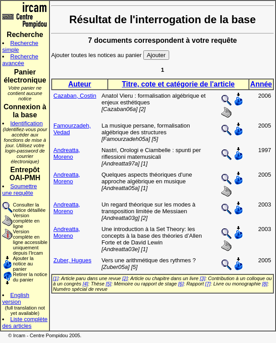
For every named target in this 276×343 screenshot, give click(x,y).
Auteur (79, 84)
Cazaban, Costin (74, 95)
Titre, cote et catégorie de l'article (178, 84)
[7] (208, 283)
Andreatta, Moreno (66, 153)
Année (261, 84)
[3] (202, 278)
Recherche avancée (20, 59)
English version (15, 298)
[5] (108, 283)
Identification (26, 123)
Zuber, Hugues (72, 260)
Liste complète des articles (25, 322)
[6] (180, 283)
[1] (55, 278)
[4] (85, 283)
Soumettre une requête (19, 189)
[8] (265, 283)
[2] (125, 278)
